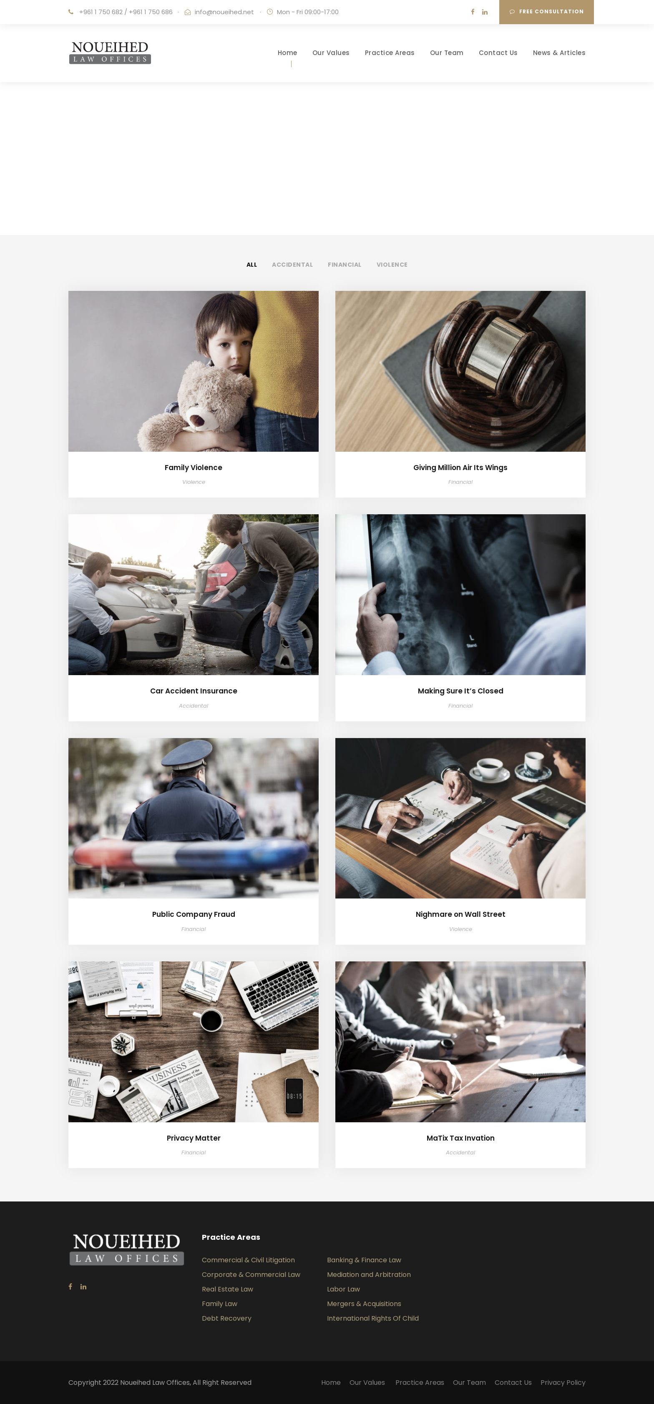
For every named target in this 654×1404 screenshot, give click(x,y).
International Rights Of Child (373, 1318)
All (252, 264)
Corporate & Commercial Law (251, 1274)
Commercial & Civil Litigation (248, 1260)
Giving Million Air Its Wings (460, 468)
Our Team (447, 52)
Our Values (331, 52)
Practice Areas (390, 52)
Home (287, 52)
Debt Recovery (227, 1318)
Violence (392, 264)
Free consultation (547, 11)
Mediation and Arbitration (369, 1274)
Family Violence (193, 468)
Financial (345, 264)
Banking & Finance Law (364, 1260)
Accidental (292, 264)
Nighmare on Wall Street (461, 914)
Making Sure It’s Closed (460, 691)
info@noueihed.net (224, 12)
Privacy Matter (194, 1138)
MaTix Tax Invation (461, 1138)
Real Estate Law (227, 1289)
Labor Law (343, 1289)
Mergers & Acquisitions (364, 1304)
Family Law (219, 1304)
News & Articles (559, 52)
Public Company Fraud (193, 914)
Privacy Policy (563, 1382)
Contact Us (498, 52)
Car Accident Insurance (193, 691)
